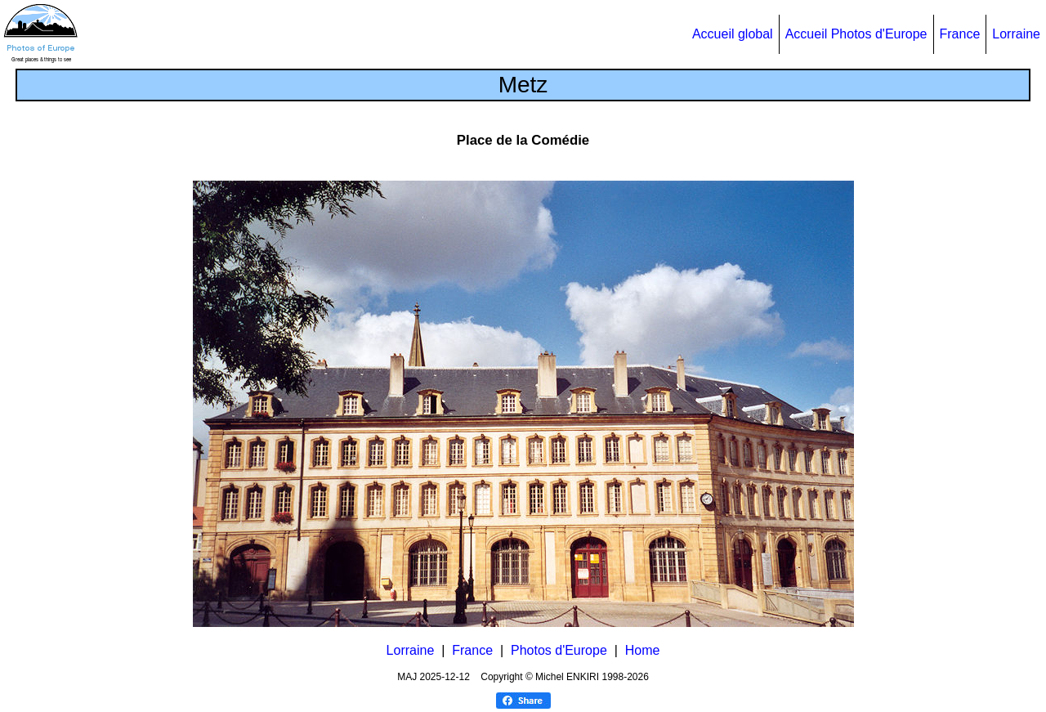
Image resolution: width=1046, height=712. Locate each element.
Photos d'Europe (559, 650)
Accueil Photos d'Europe (856, 34)
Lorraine (1016, 34)
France (960, 34)
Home (642, 650)
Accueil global (732, 34)
